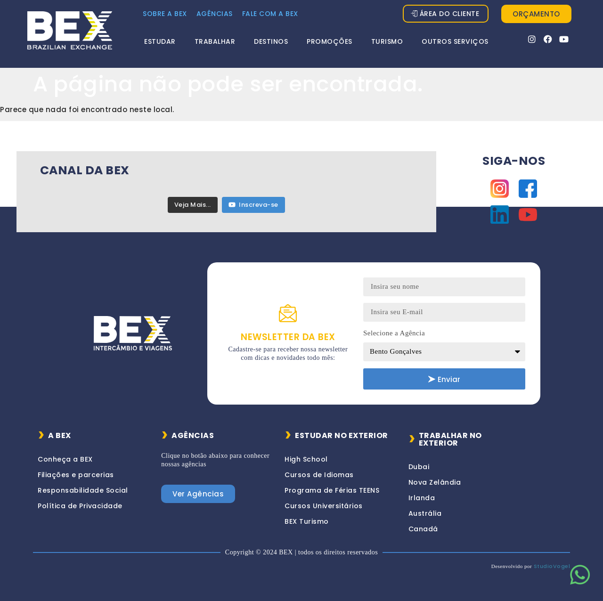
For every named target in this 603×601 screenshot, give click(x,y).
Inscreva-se (253, 204)
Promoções (329, 41)
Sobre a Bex (165, 13)
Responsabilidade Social (83, 490)
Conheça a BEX (65, 459)
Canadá (423, 529)
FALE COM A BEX (270, 13)
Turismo (387, 41)
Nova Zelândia (434, 482)
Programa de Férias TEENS (332, 490)
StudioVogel (552, 566)
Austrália (425, 513)
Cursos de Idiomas (319, 474)
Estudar (160, 41)
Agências (214, 13)
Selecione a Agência (394, 333)
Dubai (419, 466)
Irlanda (421, 498)
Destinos (271, 41)
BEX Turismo (307, 521)
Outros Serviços (455, 41)
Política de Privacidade (80, 506)
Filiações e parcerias (76, 474)
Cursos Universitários (324, 506)
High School (306, 459)
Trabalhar (215, 41)
